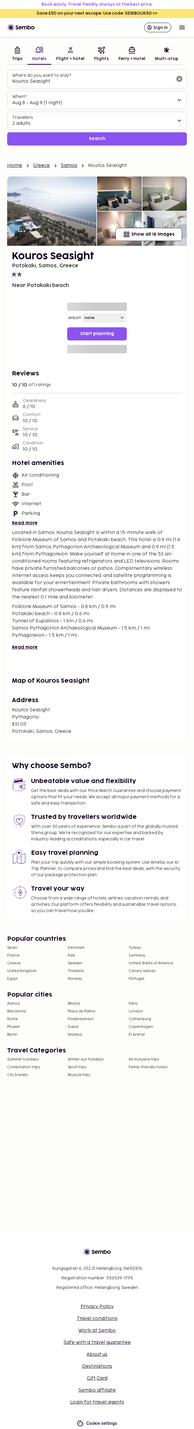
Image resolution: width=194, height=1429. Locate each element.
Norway (75, 979)
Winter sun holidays (86, 1059)
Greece (41, 165)
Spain (12, 947)
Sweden (75, 963)
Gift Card (97, 1378)
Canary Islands (142, 971)
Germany (137, 955)
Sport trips (77, 1067)
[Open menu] (182, 27)
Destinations (97, 1366)
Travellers (22, 117)
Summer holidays (23, 1059)
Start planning (97, 334)
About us (97, 1354)
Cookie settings (96, 1423)
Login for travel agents (97, 1402)
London (136, 1011)
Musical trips (79, 1075)
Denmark (76, 947)
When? (19, 96)
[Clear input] (179, 78)
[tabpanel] (97, 108)
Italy (71, 955)
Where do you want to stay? (41, 75)
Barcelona (16, 1011)
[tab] (17, 54)
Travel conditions (97, 1318)
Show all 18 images (149, 234)
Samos (69, 165)
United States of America (151, 963)
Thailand (76, 971)
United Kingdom (21, 971)
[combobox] (92, 82)
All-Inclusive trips (144, 1059)
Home (14, 165)
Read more (25, 523)
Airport (74, 318)
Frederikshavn (81, 1019)
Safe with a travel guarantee (97, 1342)
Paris (133, 1003)
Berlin (12, 1034)
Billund (74, 1003)
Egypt (12, 979)
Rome (12, 1019)
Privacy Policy (97, 1307)
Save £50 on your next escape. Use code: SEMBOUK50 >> (97, 13)
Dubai (73, 1027)
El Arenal (137, 1034)
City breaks (17, 1075)
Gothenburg (140, 1019)
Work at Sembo (97, 1330)
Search (97, 139)
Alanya (13, 1003)
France (13, 955)
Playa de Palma (81, 1011)
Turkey (135, 947)
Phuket (13, 1027)
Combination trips (23, 1067)
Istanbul (75, 1034)
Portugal (136, 979)
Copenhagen (141, 1027)
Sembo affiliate (97, 1390)
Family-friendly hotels (148, 1067)
